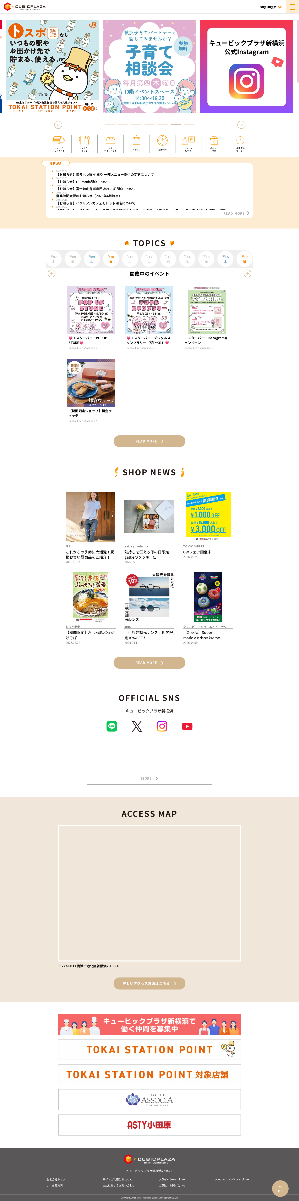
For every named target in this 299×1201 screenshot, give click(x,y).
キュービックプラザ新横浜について (149, 1171)
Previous (58, 124)
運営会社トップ (56, 1179)
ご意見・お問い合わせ (172, 1185)
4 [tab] (149, 125)
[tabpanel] (149, 66)
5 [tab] (163, 125)
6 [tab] (176, 125)
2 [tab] (123, 125)
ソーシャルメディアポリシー (232, 1179)
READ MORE (236, 213)
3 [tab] (136, 125)
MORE (149, 778)
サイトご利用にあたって (117, 1179)
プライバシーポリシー (172, 1179)
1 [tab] (109, 125)
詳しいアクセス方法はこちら (149, 983)
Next (241, 124)
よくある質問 (55, 1185)
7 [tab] (189, 125)
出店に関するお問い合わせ (119, 1185)
